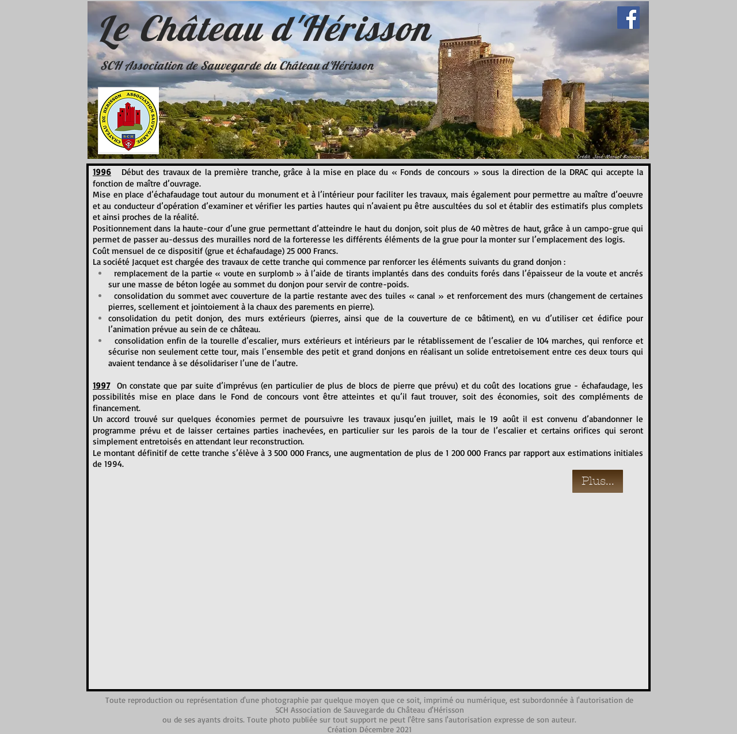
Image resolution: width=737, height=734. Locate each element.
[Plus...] (597, 481)
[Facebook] (628, 17)
